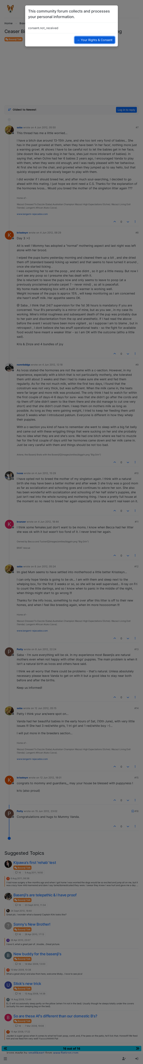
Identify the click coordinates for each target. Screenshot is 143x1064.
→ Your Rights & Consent (94, 40)
